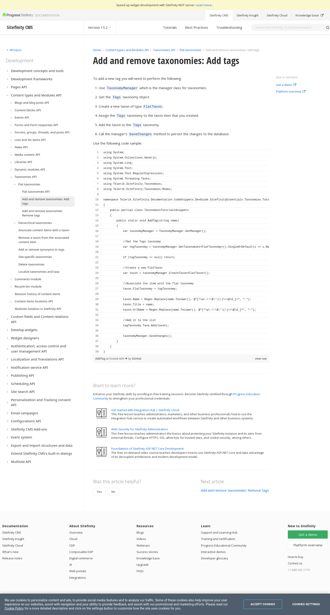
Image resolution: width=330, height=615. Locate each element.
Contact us (295, 559)
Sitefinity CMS (218, 15)
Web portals (77, 567)
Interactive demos (213, 548)
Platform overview (290, 91)
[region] (181, 248)
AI (70, 560)
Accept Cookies (262, 604)
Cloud (73, 535)
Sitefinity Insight (247, 15)
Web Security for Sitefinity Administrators (139, 425)
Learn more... (205, 5)
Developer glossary (214, 554)
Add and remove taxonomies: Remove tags (235, 486)
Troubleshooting (229, 27)
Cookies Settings (306, 604)
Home (97, 50)
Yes (99, 487)
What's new (10, 548)
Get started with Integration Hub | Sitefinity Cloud (145, 406)
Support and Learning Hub (219, 528)
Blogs (140, 528)
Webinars (143, 541)
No (113, 487)
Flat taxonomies (190, 50)
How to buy (295, 553)
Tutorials (170, 27)
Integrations (77, 573)
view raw (261, 354)
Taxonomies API (164, 50)
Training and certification (218, 535)
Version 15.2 (100, 27)
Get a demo (286, 85)
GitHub (136, 354)
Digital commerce (81, 554)
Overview (75, 528)
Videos (141, 535)
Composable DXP (81, 548)
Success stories (147, 548)
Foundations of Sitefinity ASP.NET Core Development (147, 444)
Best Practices (196, 27)
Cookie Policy (14, 608)
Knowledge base (310, 15)
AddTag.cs (102, 354)
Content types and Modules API (127, 50)
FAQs (140, 567)
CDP (72, 541)
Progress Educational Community (224, 541)
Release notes (12, 554)
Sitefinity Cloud (277, 15)
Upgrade (143, 560)
